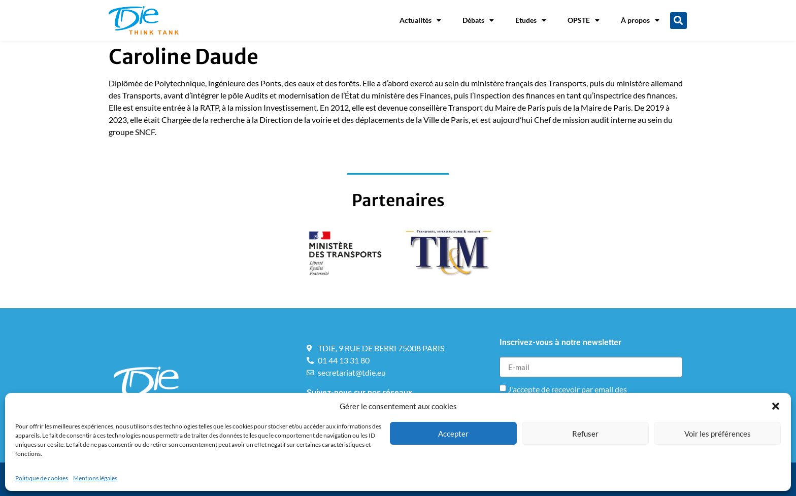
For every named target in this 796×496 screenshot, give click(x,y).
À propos (640, 20)
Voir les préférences (717, 433)
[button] (776, 406)
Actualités (420, 20)
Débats (478, 20)
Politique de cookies (41, 478)
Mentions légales (95, 478)
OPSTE (584, 20)
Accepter (453, 433)
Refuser (585, 433)
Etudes (530, 20)
